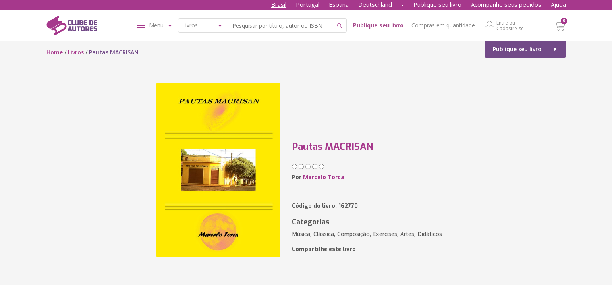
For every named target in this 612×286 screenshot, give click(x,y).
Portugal (307, 4)
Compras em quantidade (443, 25)
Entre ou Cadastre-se (510, 25)
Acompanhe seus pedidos (506, 4)
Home (54, 52)
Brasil (278, 4)
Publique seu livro (437, 4)
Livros (76, 52)
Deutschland (375, 4)
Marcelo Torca (323, 177)
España (339, 4)
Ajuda (558, 4)
